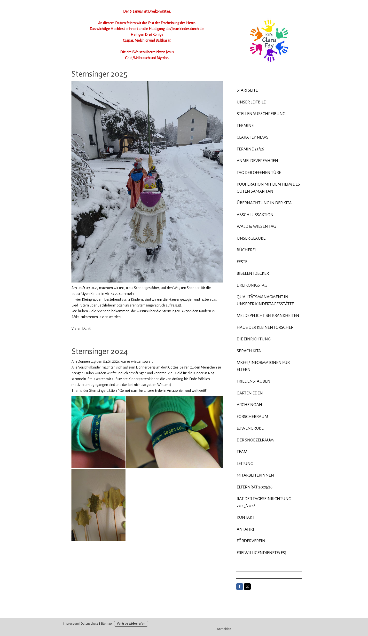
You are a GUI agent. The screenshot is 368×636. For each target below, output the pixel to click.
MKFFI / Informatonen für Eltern (263, 366)
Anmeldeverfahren (257, 160)
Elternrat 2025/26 (255, 487)
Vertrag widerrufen (131, 623)
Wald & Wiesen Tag (256, 226)
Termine (245, 125)
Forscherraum (252, 416)
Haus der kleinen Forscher (265, 327)
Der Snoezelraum (255, 440)
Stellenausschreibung (261, 113)
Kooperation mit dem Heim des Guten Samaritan (268, 188)
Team (242, 451)
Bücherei (246, 250)
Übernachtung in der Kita (264, 203)
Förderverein (251, 541)
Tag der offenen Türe (259, 172)
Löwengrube (250, 428)
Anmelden (224, 629)
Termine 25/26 (250, 149)
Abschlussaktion (255, 214)
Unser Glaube (251, 238)
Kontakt (245, 517)
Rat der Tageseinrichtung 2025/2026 (264, 502)
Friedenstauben (253, 381)
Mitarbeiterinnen (255, 475)
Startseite (247, 90)
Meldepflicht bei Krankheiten (268, 315)
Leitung (245, 463)
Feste (242, 261)
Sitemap (106, 623)
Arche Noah (249, 404)
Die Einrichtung (254, 339)
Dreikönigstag (252, 285)
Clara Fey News (252, 137)
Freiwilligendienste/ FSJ (261, 552)
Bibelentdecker (253, 273)
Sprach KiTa (249, 351)
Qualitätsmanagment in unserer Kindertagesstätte (265, 300)
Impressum (71, 623)
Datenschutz (89, 623)
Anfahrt (246, 529)
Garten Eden (250, 393)
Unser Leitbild (251, 102)
